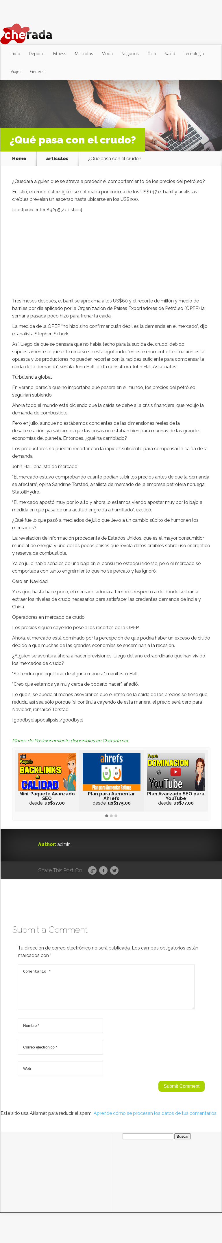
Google (92, 870)
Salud (170, 53)
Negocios (130, 53)
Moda (107, 53)
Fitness (59, 53)
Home (19, 158)
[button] (106, 816)
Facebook (103, 870)
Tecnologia (194, 53)
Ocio (151, 53)
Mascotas (84, 53)
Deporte (37, 53)
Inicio (15, 53)
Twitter (114, 870)
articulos (57, 158)
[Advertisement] (111, 256)
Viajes (16, 71)
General (37, 71)
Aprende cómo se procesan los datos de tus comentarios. (155, 1120)
